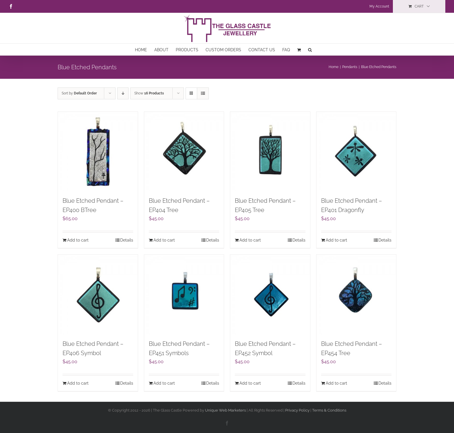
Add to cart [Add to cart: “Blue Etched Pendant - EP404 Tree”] (164, 240)
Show (149, 93)
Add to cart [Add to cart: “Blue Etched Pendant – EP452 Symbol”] (250, 383)
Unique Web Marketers (225, 410)
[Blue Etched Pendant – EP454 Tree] (356, 295)
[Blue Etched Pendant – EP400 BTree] (98, 152)
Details (126, 240)
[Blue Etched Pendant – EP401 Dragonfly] (356, 152)
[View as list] (202, 93)
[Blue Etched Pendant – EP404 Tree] (184, 152)
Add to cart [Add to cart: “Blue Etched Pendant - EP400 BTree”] (78, 240)
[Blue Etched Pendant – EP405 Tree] (270, 152)
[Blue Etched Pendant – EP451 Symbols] (184, 295)
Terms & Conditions (329, 410)
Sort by (79, 93)
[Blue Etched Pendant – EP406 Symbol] (98, 295)
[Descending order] (123, 93)
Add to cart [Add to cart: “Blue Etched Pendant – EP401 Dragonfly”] (336, 240)
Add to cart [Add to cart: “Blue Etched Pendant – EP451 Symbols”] (164, 383)
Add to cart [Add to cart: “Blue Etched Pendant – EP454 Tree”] (336, 383)
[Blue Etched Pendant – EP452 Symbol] (270, 295)
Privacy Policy (297, 410)
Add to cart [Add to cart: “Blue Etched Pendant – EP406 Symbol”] (78, 383)
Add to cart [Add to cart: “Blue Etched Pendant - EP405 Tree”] (250, 240)
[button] (310, 49)
